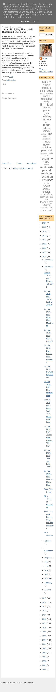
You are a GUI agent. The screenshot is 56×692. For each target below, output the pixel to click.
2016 (44, 602)
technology (46, 202)
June (47, 566)
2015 (44, 606)
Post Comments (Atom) (23, 168)
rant (47, 155)
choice (49, 93)
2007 (44, 640)
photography (43, 153)
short (46, 186)
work (50, 210)
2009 (44, 632)
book (50, 90)
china (42, 94)
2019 (44, 252)
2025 (44, 227)
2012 (44, 619)
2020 (44, 248)
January (48, 590)
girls (46, 113)
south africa (46, 194)
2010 (44, 627)
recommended (47, 160)
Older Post (31, 163)
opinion (46, 147)
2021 (44, 244)
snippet (46, 189)
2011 (44, 623)
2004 (44, 652)
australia (46, 88)
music (46, 141)
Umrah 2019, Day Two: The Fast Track (47, 458)
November (49, 267)
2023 (44, 235)
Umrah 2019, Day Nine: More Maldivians (48, 317)
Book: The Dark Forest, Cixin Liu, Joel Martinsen (48, 519)
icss (46, 122)
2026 (44, 223)
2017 (44, 598)
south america (46, 197)
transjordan (44, 208)
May (47, 570)
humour (46, 119)
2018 (44, 256)
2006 (44, 644)
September (48, 551)
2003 (44, 657)
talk (46, 199)
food (50, 104)
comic (46, 96)
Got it (36, 21)
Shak (44, 58)
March (47, 578)
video (43, 210)
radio (51, 153)
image (46, 124)
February (48, 583)
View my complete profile (46, 70)
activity (46, 81)
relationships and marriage (46, 170)
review (47, 180)
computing (46, 99)
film (42, 104)
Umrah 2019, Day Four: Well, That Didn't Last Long (17, 30)
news (46, 144)
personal (46, 150)
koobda (43, 134)
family (47, 101)
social (46, 191)
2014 (44, 611)
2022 (44, 240)
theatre (46, 205)
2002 (44, 661)
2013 (44, 615)
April (47, 574)
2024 (44, 231)
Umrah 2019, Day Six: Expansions (48, 372)
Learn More (24, 21)
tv (51, 207)
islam (14, 80)
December (49, 260)
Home (19, 163)
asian (46, 85)
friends (46, 107)
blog (42, 91)
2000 (44, 669)
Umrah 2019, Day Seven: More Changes (48, 353)
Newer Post (6, 163)
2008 (44, 636)
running (46, 183)
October (48, 541)
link (50, 133)
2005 (44, 648)
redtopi (46, 165)
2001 (44, 665)
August (48, 558)
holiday (8, 80)
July (46, 562)
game (46, 110)
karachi (46, 131)
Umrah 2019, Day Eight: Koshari (48, 335)
